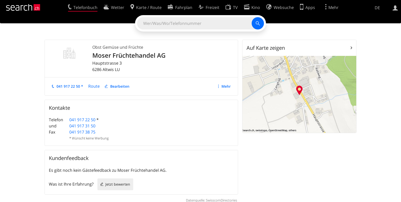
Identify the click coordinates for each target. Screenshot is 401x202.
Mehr (226, 86)
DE (377, 8)
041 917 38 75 (82, 132)
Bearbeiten (119, 86)
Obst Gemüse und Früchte (117, 47)
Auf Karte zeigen (266, 47)
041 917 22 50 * (70, 86)
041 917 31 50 (82, 126)
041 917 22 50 (82, 120)
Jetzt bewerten (117, 184)
